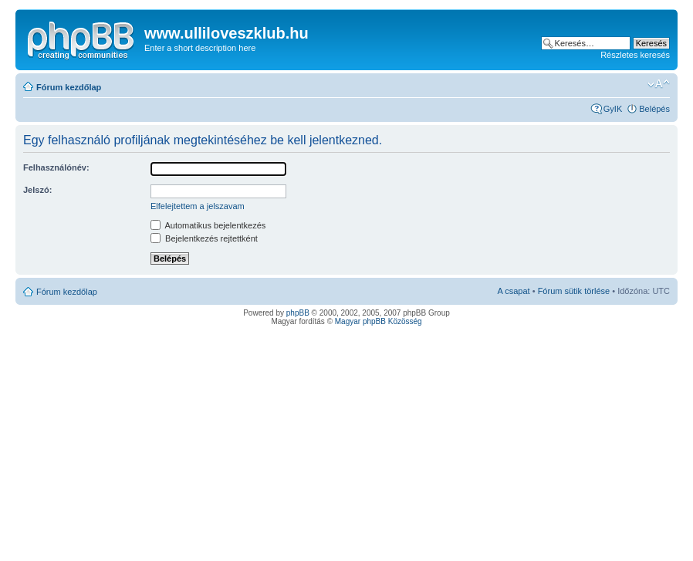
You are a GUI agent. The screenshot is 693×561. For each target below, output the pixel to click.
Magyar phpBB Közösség (378, 321)
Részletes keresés (635, 54)
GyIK (612, 108)
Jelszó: (37, 189)
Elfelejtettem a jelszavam (197, 206)
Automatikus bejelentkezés (207, 225)
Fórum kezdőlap (68, 87)
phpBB (297, 313)
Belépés (654, 108)
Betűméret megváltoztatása (658, 84)
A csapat (513, 291)
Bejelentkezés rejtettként (204, 238)
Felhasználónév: (56, 167)
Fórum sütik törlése (574, 291)
